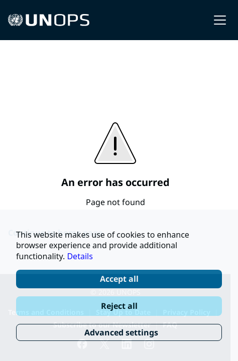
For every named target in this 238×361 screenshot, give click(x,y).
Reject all (119, 305)
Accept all (119, 278)
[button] (220, 20)
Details (79, 256)
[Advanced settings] (119, 332)
